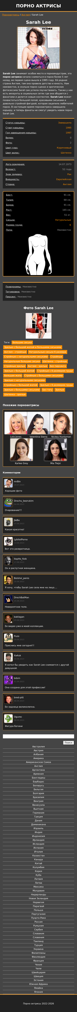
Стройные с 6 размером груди (55, 371)
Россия (38, 921)
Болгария (38, 793)
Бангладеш (38, 777)
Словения (38, 937)
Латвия (38, 879)
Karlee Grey (21, 463)
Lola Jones (16, 436)
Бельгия (38, 789)
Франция (38, 960)
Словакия (38, 933)
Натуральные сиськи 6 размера (47, 352)
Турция (38, 945)
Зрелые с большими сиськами (22, 389)
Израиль (38, 828)
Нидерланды (38, 894)
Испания (39, 848)
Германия (38, 812)
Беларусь (38, 785)
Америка (38, 758)
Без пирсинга (58, 366)
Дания (38, 820)
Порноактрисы (10, 14)
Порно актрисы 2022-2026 (38, 1003)
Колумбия (38, 867)
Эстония (38, 980)
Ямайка (38, 988)
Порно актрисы (38, 5)
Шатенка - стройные (55, 361)
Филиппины (38, 953)
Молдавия (38, 890)
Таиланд (39, 941)
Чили (39, 968)
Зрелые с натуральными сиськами (24, 380)
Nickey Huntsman (61, 436)
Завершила (64, 122)
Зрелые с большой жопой (19, 371)
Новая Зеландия (38, 898)
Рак (69, 174)
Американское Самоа (38, 762)
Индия (38, 832)
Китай (38, 863)
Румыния (38, 925)
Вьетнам (39, 809)
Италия (38, 851)
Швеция (38, 976)
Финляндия (38, 957)
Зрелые (59, 389)
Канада (38, 859)
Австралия (38, 746)
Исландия (38, 844)
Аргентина (38, 770)
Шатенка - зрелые (15, 394)
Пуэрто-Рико (38, 918)
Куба (38, 875)
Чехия (38, 964)
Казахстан (38, 855)
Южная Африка (38, 984)
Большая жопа (13, 375)
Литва (38, 883)
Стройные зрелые (14, 366)
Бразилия (38, 797)
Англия (26, 14)
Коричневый (64, 147)
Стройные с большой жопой (20, 385)
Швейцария (38, 972)
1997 (68, 132)
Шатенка (66, 152)
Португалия (38, 914)
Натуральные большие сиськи (22, 361)
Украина (38, 949)
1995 (68, 127)
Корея (38, 871)
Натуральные (63, 220)
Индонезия (38, 836)
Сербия (38, 929)
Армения (38, 774)
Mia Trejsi (55, 463)
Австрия (38, 750)
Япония (38, 992)
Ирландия (38, 840)
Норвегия (38, 902)
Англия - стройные (15, 352)
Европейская (63, 179)
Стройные (56, 356)
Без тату (47, 389)
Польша (38, 910)
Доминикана (38, 824)
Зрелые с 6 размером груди (56, 385)
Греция (38, 816)
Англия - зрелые (37, 366)
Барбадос (38, 781)
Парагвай (38, 906)
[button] (38, 326)
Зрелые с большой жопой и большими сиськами (32, 347)
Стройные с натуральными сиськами (26, 356)
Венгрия (38, 801)
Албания (38, 754)
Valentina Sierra (38, 436)
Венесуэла (38, 805)
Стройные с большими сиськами (43, 375)
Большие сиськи (22, 342)
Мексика (39, 886)
